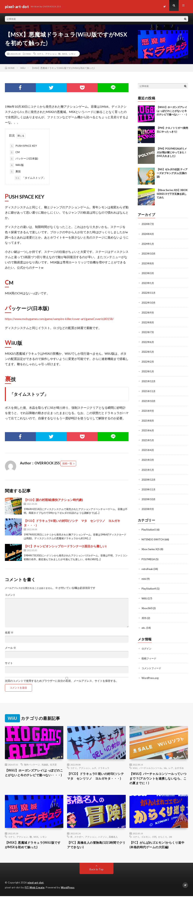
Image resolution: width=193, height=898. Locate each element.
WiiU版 (17, 165)
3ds (165, 768)
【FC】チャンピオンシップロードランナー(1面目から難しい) (65, 546)
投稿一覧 (67, 463)
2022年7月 (148, 331)
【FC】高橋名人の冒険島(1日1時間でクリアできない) (96, 846)
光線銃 (44, 764)
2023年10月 (149, 253)
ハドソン (102, 838)
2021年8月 (148, 420)
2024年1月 (148, 243)
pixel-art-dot (36, 884)
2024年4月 (148, 233)
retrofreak (148, 568)
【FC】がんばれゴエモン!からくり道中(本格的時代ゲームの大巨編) (158, 846)
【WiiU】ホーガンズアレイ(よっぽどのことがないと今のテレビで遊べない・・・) (172, 111)
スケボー (78, 838)
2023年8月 (148, 263)
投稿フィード (149, 657)
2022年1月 (148, 371)
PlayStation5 (149, 528)
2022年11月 (149, 292)
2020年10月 (149, 498)
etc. (144, 626)
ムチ (94, 768)
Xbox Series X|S (151, 548)
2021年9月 (148, 410)
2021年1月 (148, 469)
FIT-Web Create (35, 889)
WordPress (68, 889)
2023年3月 (148, 273)
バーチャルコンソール (150, 768)
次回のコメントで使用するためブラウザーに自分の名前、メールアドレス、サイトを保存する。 (61, 680)
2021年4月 (148, 449)
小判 (154, 838)
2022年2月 (148, 361)
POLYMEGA (149, 558)
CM (15, 152)
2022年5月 (148, 351)
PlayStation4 (149, 587)
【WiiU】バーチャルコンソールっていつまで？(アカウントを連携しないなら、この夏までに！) (158, 779)
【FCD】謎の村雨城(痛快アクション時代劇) (53, 500)
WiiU (28, 54)
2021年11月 (149, 390)
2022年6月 (148, 341)
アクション (51, 54)
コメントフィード (152, 667)
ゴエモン (145, 838)
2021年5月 (148, 439)
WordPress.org (150, 676)
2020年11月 (149, 488)
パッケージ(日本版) (24, 158)
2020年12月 (149, 478)
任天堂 (53, 764)
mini (144, 577)
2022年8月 (148, 322)
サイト (9, 663)
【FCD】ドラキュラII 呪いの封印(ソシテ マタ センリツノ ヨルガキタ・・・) (95, 779)
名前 (9, 632)
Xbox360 (147, 607)
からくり (162, 838)
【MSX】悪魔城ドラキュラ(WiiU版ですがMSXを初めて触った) (32, 846)
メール (10, 647)
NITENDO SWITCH (153, 538)
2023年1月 (148, 282)
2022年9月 (148, 312)
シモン (72, 54)
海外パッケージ (32, 764)
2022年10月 (149, 302)
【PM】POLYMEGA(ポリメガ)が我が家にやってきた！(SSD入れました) (172, 152)
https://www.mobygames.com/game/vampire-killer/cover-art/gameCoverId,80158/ (59, 319)
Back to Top (96, 871)
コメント (10, 595)
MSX (64, 54)
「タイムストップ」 (30, 178)
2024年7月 (148, 223)
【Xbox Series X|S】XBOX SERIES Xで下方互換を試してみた (172, 194)
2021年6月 (148, 429)
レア (170, 768)
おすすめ (179, 768)
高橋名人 (113, 838)
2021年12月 (149, 380)
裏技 (15, 171)
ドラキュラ (103, 768)
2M (170, 838)
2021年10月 (149, 400)
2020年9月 (148, 508)
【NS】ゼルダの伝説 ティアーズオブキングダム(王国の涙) (172, 173)
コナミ (40, 54)
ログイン (147, 647)
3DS (144, 617)
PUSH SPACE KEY (23, 146)
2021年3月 (148, 459)
